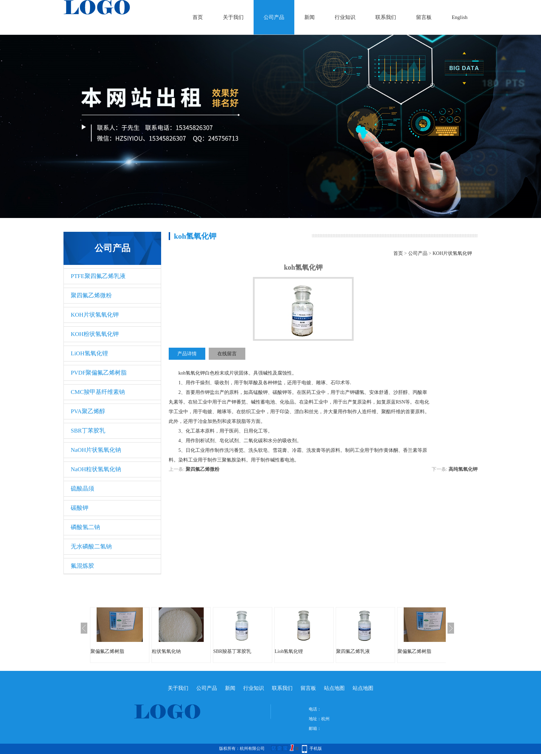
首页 (198, 17)
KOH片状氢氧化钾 (95, 314)
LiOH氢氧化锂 (89, 353)
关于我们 (233, 17)
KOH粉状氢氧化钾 (95, 334)
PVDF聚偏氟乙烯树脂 (99, 372)
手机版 (315, 748)
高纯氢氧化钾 (463, 469)
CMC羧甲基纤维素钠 (98, 392)
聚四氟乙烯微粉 (91, 295)
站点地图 (334, 688)
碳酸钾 (79, 508)
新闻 (309, 17)
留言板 (424, 17)
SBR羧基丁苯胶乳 (232, 651)
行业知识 (345, 17)
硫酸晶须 (82, 488)
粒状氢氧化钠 (166, 651)
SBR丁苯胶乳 (88, 430)
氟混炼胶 (82, 566)
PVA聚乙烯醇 (88, 411)
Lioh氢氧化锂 (289, 651)
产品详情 (187, 353)
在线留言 (227, 353)
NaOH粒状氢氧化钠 (96, 469)
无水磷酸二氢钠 (91, 546)
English (460, 17)
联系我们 (385, 17)
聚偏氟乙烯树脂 (107, 651)
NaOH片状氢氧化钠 (96, 450)
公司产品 (274, 17)
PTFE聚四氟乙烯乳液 (98, 276)
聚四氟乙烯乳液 (353, 651)
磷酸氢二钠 (85, 527)
